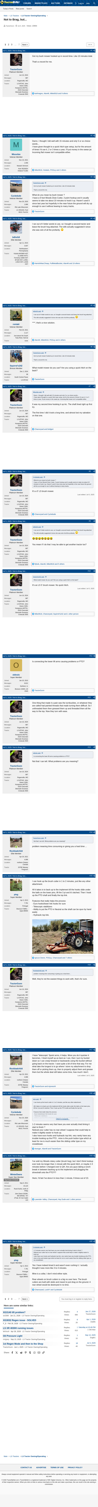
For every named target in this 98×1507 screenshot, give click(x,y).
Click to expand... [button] (62, 1119)
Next (24, 45)
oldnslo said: (37, 753)
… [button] (15, 44)
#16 (89, 965)
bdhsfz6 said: (37, 311)
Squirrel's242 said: (38, 577)
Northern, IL (24, 686)
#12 (89, 697)
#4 (92, 218)
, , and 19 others (57, 263)
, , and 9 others (51, 93)
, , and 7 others (53, 958)
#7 (90, 386)
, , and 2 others (50, 170)
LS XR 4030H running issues (18, 1328)
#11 (91, 656)
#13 (89, 747)
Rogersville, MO (22, 81)
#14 (91, 832)
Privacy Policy (75, 1467)
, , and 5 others (49, 564)
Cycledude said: (38, 477)
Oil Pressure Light (12, 1336)
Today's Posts (8, 8)
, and (48, 1149)
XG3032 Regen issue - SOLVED (19, 1320)
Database (68, 3)
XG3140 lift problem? (14, 1312)
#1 (92, 50)
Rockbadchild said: (39, 970)
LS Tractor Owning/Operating (33, 1316)
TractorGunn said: (38, 183)
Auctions (55, 3)
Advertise (41, 1467)
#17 (91, 1050)
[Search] (94, 3)
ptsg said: (36, 1099)
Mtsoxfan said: (37, 392)
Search (29, 8)
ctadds (93, 1322)
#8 (90, 471)
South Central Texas (21, 377)
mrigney (6, 1339)
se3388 (6, 1316)
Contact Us (26, 1467)
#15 (91, 876)
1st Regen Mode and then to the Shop (23, 1344)
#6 (92, 347)
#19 (91, 1156)
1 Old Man (91, 1330)
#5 (92, 305)
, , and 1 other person (57, 614)
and (44, 429)
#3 (92, 177)
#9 (90, 521)
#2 (92, 135)
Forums (27, 3)
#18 (91, 1093)
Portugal (25, 906)
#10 (89, 571)
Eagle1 (93, 1338)
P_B (4, 1324)
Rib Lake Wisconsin (21, 207)
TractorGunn (10, 26)
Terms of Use (57, 1467)
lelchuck (6, 1331)
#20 (91, 1241)
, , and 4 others (50, 340)
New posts (20, 8)
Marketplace (41, 3)
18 (77, 1343)
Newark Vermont (22, 166)
